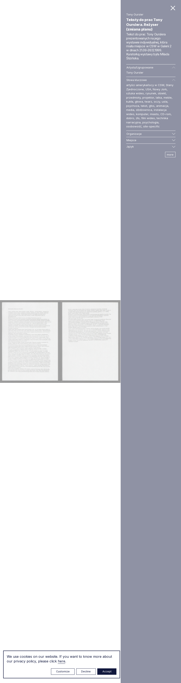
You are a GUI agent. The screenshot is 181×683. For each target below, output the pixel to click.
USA (148, 89)
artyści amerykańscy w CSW (145, 85)
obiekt (162, 93)
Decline (86, 671)
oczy (157, 101)
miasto (154, 114)
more (170, 154)
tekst (144, 105)
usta (164, 101)
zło (138, 118)
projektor (148, 97)
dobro (130, 118)
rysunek (151, 93)
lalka (159, 97)
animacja (162, 105)
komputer (142, 114)
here (61, 661)
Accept (107, 671)
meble (168, 97)
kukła (129, 101)
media (130, 110)
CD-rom (165, 114)
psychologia (150, 122)
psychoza (132, 105)
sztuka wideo (135, 93)
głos (151, 105)
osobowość (133, 126)
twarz (148, 101)
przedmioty (133, 97)
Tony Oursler (134, 72)
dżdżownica (144, 110)
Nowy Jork (160, 89)
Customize (63, 671)
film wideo (148, 118)
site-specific (151, 126)
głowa (139, 101)
